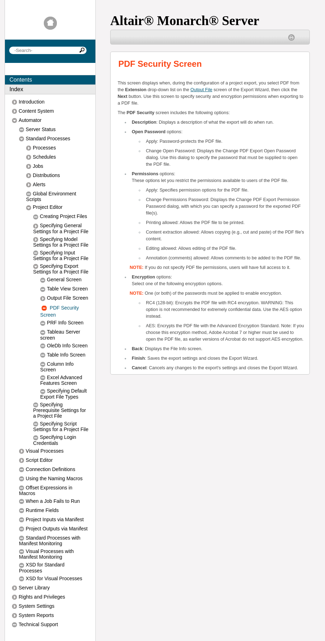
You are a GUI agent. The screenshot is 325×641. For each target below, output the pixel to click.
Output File (201, 89)
